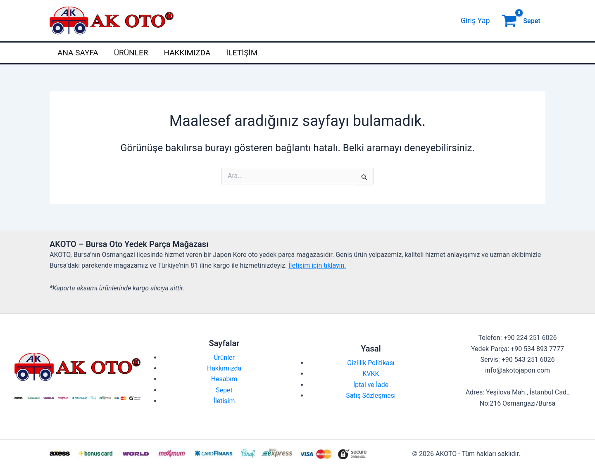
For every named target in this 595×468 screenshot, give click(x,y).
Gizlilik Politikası (371, 363)
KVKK (370, 374)
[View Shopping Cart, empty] (521, 20)
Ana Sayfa (77, 52)
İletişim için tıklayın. (317, 265)
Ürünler (131, 52)
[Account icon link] (475, 20)
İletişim (241, 52)
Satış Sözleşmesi (371, 395)
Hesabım (224, 379)
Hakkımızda (187, 52)
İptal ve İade (371, 385)
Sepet (224, 390)
